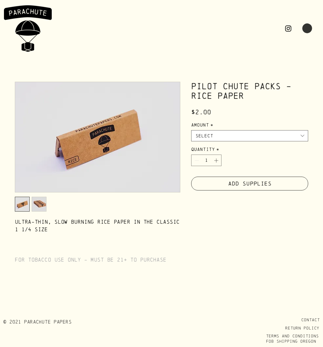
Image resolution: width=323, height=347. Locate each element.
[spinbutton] (206, 160)
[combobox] (249, 135)
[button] (307, 28)
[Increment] (217, 160)
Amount (202, 125)
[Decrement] (196, 160)
